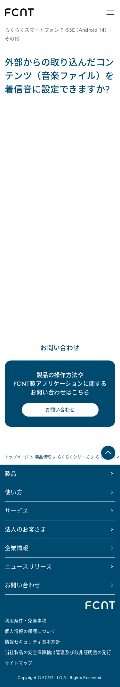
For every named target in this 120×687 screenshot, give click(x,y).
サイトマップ (19, 663)
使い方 (13, 492)
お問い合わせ (60, 410)
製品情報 (43, 457)
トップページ (17, 457)
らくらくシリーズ (74, 457)
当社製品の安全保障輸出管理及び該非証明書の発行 (58, 652)
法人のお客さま (25, 529)
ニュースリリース (28, 566)
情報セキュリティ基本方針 (32, 642)
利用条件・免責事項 (25, 621)
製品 (11, 473)
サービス (16, 511)
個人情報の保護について (30, 631)
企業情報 (16, 548)
